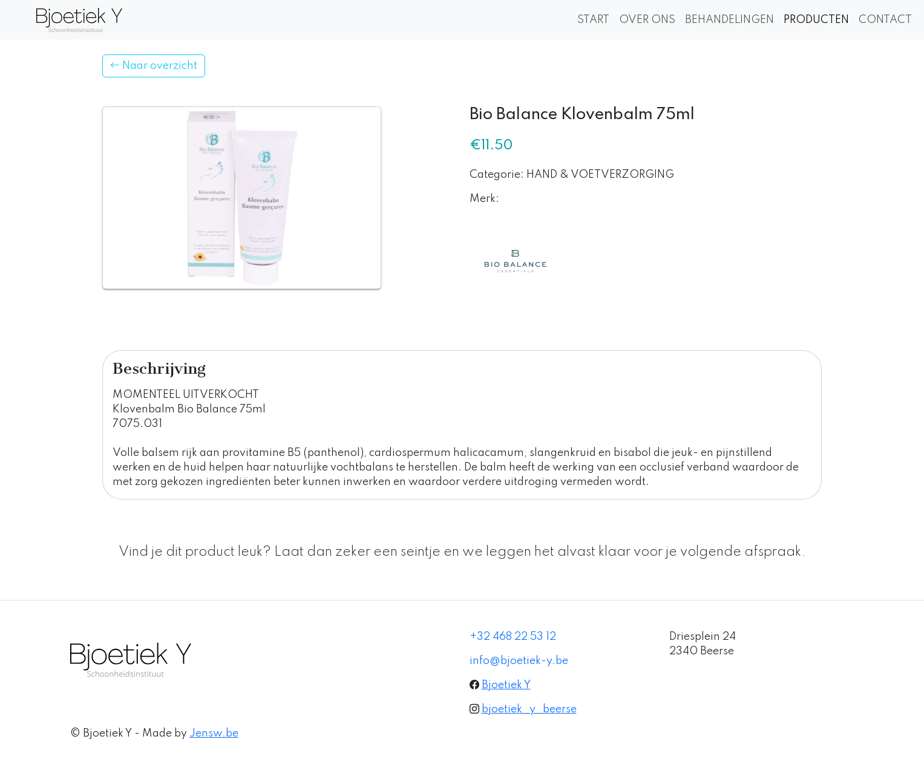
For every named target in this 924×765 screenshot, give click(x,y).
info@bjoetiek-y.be (519, 661)
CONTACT (885, 20)
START (593, 20)
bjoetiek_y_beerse (529, 709)
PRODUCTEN (816, 20)
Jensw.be (213, 733)
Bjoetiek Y (506, 685)
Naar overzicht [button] (153, 65)
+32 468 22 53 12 (513, 636)
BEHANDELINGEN (729, 20)
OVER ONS (647, 20)
